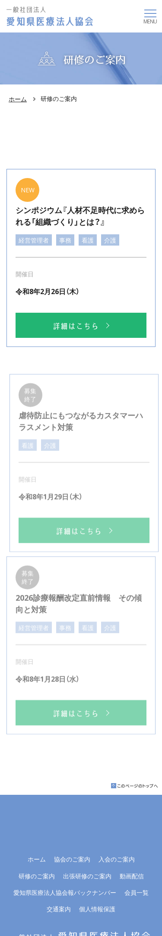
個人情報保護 (97, 908)
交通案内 (59, 908)
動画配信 (132, 875)
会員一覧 (136, 892)
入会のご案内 (116, 859)
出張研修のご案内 (87, 875)
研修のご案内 (37, 875)
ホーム (18, 98)
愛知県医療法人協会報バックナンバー (64, 892)
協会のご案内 (72, 859)
